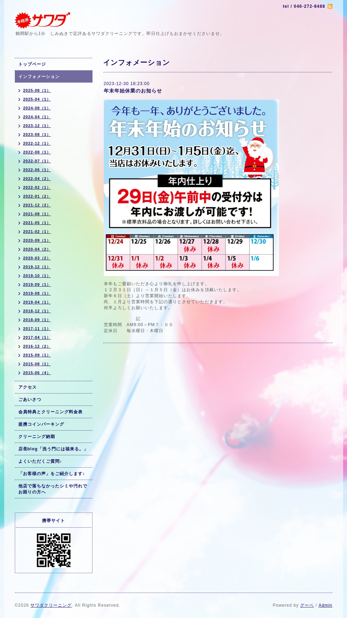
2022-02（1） (37, 187)
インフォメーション (39, 76)
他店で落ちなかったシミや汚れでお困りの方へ (52, 489)
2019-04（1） (37, 302)
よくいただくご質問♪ (40, 461)
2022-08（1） (37, 152)
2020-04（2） (37, 249)
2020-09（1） (37, 240)
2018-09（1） (37, 320)
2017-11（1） (37, 328)
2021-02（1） (37, 231)
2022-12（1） (37, 143)
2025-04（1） (37, 99)
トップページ (32, 64)
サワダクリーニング (51, 605)
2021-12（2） (37, 205)
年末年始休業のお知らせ (133, 91)
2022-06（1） (37, 170)
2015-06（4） (37, 373)
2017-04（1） (37, 337)
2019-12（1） (37, 267)
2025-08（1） (37, 90)
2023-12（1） (37, 126)
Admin (325, 605)
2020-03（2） (37, 258)
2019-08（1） (37, 293)
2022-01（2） (37, 196)
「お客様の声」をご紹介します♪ (51, 473)
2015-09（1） (37, 355)
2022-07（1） (37, 161)
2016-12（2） (37, 346)
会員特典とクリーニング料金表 (50, 411)
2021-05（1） (37, 223)
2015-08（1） (37, 364)
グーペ (307, 605)
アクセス (27, 387)
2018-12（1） (37, 311)
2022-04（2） (37, 178)
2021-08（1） (37, 214)
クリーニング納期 (36, 436)
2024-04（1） (37, 117)
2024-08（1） (37, 108)
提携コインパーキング (41, 424)
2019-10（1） (37, 276)
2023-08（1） (37, 134)
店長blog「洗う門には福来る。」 (53, 448)
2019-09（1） (37, 284)
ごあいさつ (29, 399)
